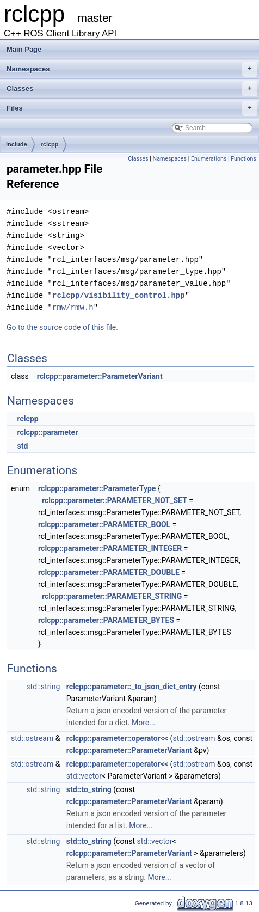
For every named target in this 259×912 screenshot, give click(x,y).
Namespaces (132, 69)
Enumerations (209, 158)
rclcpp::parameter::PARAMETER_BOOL (104, 524)
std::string (43, 686)
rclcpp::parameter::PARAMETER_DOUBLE (109, 572)
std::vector (84, 776)
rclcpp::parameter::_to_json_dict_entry (131, 686)
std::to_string (89, 789)
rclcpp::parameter (47, 432)
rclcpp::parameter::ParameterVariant (100, 376)
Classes (132, 88)
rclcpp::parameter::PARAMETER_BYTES (106, 620)
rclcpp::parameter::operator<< (117, 738)
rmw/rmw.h (73, 307)
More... (143, 722)
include (16, 144)
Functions (243, 158)
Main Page (24, 49)
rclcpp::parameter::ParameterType (97, 488)
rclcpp (50, 144)
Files (132, 108)
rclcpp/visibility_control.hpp (118, 295)
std (22, 446)
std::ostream (32, 738)
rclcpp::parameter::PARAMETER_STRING (112, 596)
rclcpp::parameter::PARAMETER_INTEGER (110, 548)
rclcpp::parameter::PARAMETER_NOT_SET (114, 500)
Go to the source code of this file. (62, 327)
